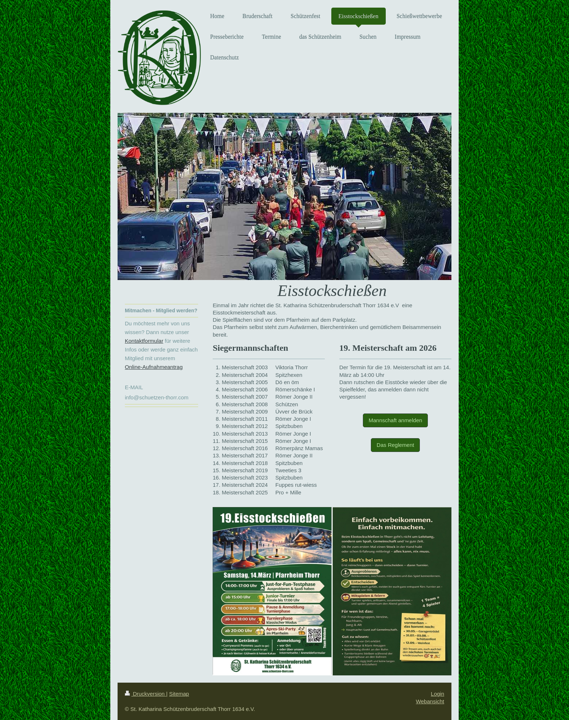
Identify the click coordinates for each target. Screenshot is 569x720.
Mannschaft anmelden (395, 420)
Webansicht (430, 701)
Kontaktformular (144, 341)
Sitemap (179, 694)
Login (437, 694)
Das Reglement (395, 445)
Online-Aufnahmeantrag (154, 367)
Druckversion (145, 694)
